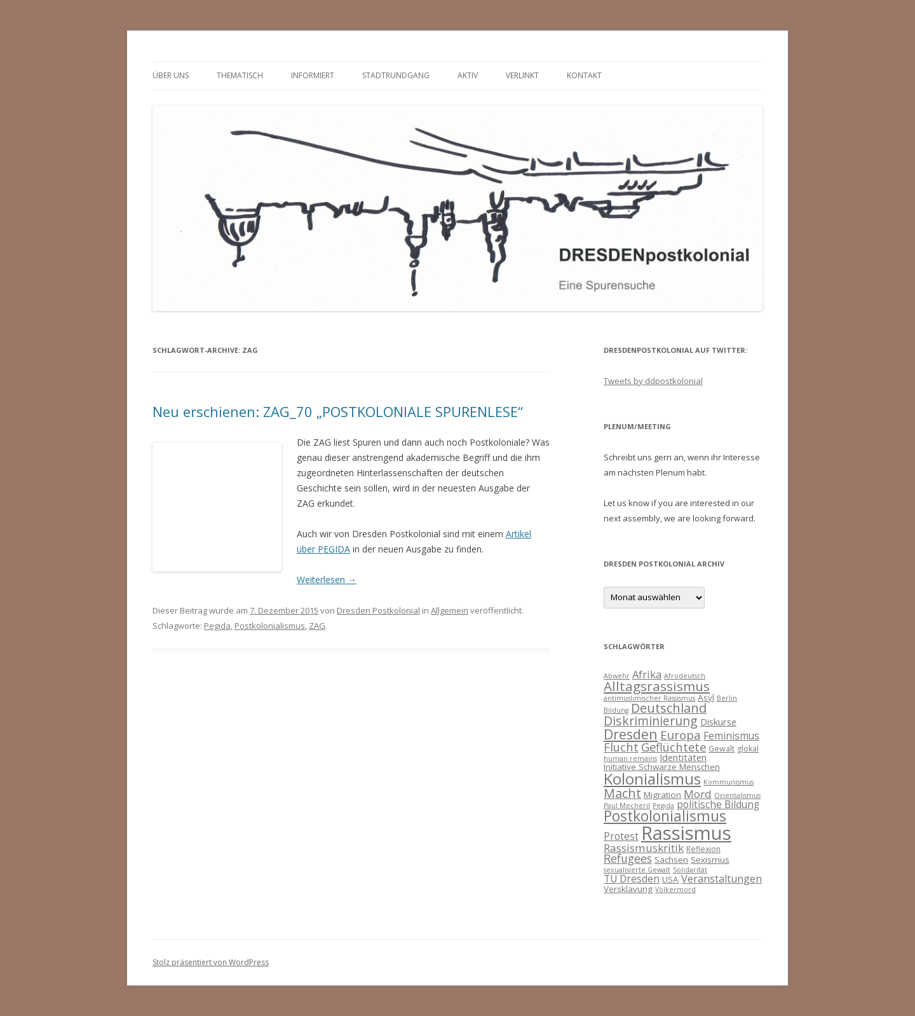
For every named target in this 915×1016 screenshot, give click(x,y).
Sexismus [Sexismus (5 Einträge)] (710, 859)
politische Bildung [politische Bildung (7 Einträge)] (718, 804)
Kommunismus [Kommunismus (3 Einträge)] (728, 782)
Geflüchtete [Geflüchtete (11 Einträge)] (673, 747)
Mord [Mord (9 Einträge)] (698, 793)
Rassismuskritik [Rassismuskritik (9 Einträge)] (644, 848)
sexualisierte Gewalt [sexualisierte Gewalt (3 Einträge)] (637, 869)
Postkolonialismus (269, 625)
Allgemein (449, 610)
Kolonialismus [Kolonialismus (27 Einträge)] (652, 778)
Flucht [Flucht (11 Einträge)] (621, 747)
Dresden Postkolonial (378, 610)
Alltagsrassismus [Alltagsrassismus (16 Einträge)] (657, 686)
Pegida (217, 625)
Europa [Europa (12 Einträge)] (680, 735)
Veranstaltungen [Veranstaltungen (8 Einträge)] (721, 879)
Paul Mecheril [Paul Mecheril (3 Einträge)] (627, 805)
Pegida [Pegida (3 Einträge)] (663, 805)
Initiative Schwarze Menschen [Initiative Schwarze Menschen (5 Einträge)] (662, 766)
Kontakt (584, 75)
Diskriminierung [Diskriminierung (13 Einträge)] (651, 720)
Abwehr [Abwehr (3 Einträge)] (617, 675)
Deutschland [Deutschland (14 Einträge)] (669, 708)
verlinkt (522, 75)
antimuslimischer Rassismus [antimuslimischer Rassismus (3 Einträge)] (649, 698)
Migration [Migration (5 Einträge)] (662, 794)
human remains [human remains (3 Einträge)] (630, 758)
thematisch (240, 75)
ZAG (317, 625)
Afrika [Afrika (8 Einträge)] (646, 675)
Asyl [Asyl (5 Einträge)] (706, 697)
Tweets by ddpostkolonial (653, 381)
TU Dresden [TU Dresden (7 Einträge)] (632, 879)
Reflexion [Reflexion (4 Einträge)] (703, 849)
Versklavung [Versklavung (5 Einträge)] (628, 889)
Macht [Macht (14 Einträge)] (622, 793)
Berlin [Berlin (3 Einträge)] (727, 698)
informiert (312, 75)
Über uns (170, 75)
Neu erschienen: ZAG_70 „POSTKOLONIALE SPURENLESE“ (337, 411)
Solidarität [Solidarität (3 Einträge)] (690, 869)
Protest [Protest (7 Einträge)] (621, 836)
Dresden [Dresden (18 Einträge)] (631, 734)
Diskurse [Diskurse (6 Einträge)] (718, 721)
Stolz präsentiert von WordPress (210, 962)
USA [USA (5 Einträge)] (670, 879)
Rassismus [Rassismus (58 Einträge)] (686, 833)
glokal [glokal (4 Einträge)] (748, 748)
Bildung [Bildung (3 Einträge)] (616, 710)
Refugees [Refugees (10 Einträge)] (628, 858)
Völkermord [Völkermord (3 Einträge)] (675, 889)
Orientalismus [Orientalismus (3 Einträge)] (737, 795)
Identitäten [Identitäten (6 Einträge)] (683, 757)
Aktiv (468, 75)
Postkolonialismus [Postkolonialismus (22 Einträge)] (665, 816)
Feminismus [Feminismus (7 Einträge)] (731, 736)
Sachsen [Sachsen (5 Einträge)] (671, 859)
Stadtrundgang (396, 75)
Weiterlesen (326, 579)
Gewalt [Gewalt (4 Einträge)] (721, 748)
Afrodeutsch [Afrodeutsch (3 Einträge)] (684, 675)
